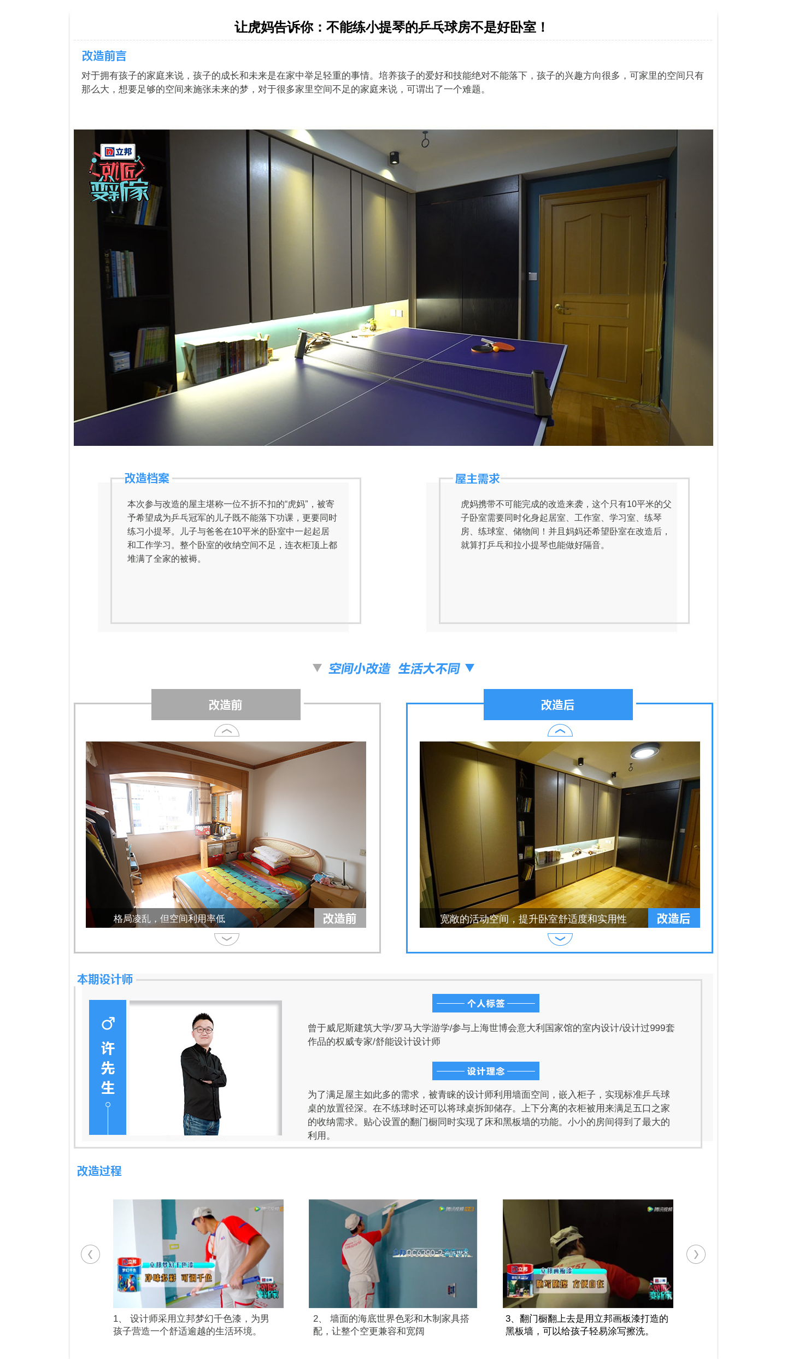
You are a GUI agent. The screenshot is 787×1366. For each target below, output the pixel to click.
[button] (90, 1254)
